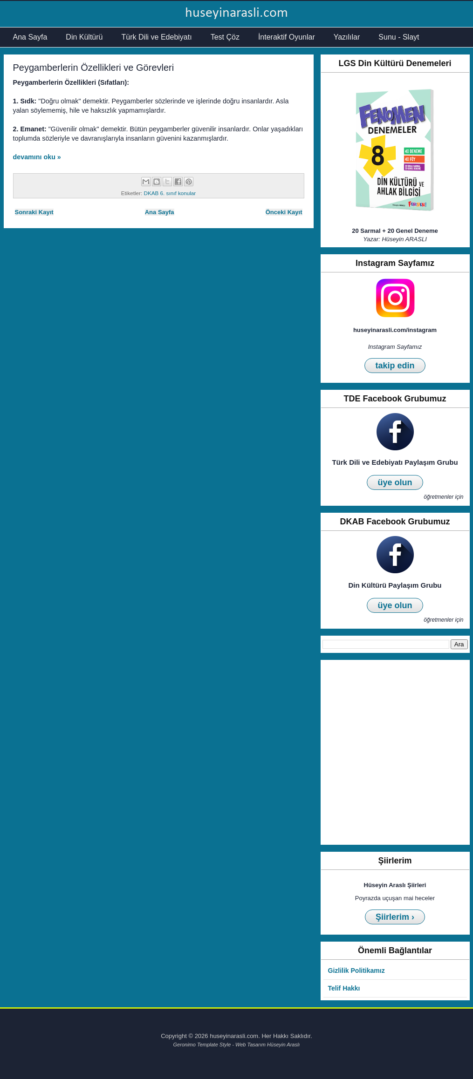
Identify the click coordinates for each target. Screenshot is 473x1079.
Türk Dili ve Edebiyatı (156, 37)
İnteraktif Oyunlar (286, 37)
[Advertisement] (103, 752)
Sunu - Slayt (398, 37)
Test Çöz (225, 37)
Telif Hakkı (344, 988)
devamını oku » (37, 157)
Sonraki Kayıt (34, 212)
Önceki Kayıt (284, 212)
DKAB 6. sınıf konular (170, 193)
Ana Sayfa (30, 37)
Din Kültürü (84, 37)
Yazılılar (347, 37)
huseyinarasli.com (236, 13)
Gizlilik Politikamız (356, 970)
